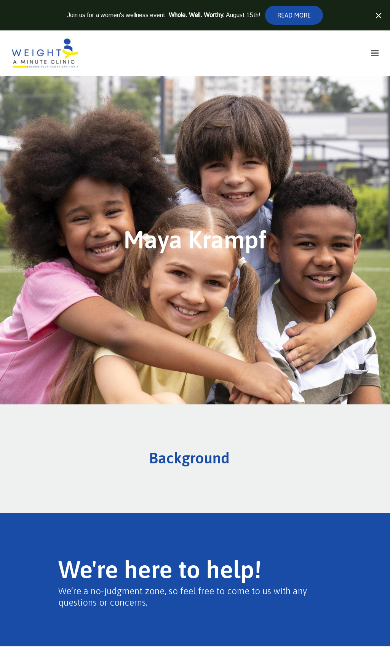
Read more (294, 15)
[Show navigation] (373, 53)
